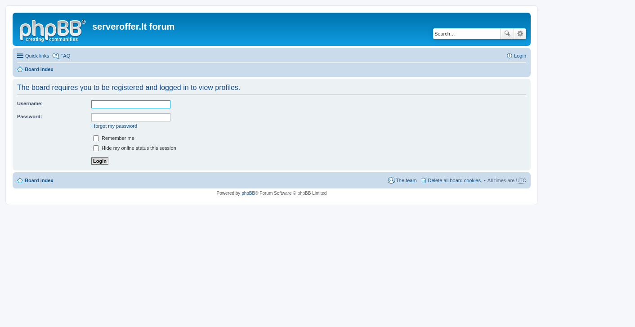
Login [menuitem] (520, 55)
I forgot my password (114, 126)
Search (507, 33)
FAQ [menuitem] (65, 55)
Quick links (37, 55)
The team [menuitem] (406, 180)
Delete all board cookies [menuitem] (454, 180)
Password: (29, 116)
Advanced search (520, 33)
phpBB (248, 193)
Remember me (113, 138)
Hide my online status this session (134, 148)
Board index (39, 69)
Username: (30, 103)
